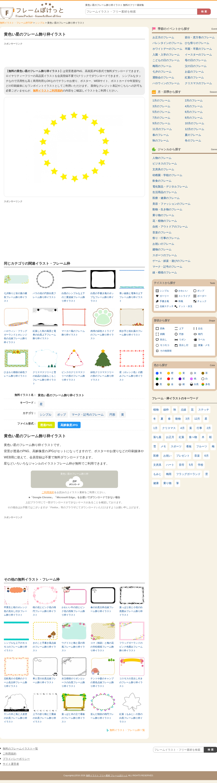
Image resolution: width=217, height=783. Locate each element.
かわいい (183, 290)
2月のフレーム (194, 100)
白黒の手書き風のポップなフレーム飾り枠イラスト (102, 297)
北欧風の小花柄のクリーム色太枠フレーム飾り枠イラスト (15, 682)
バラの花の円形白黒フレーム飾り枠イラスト (44, 295)
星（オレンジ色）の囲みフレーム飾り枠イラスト (131, 376)
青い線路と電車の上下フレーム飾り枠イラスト (131, 297)
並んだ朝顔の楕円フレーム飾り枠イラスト (102, 716)
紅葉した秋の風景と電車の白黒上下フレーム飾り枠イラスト (44, 335)
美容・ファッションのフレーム (171, 203)
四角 (162, 328)
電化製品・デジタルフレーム (170, 186)
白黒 (196, 384)
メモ (163, 446)
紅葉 (181, 437)
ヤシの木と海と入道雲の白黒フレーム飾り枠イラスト (15, 718)
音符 (181, 464)
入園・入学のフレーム (166, 54)
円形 (112, 414)
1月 (155, 428)
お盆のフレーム (194, 71)
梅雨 (168, 474)
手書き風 (164, 301)
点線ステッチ (167, 306)
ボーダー (202, 296)
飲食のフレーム (161, 180)
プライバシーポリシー (16, 758)
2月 (209, 428)
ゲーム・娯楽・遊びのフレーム (171, 260)
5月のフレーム (161, 111)
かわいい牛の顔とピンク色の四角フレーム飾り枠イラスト (73, 611)
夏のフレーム (193, 134)
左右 (200, 328)
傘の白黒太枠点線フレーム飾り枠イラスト (102, 609)
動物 (178, 418)
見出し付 (183, 345)
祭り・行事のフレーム (166, 238)
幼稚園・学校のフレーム (167, 175)
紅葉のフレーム (194, 77)
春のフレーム (160, 134)
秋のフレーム (160, 140)
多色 (207, 384)
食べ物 (193, 437)
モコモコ (164, 345)
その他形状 (166, 350)
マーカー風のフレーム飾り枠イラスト (73, 333)
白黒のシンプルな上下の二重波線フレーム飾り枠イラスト (73, 297)
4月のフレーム (194, 106)
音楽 (197, 455)
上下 (181, 328)
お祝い (167, 455)
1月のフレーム (161, 100)
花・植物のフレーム (164, 220)
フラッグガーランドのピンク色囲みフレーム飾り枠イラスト (131, 647)
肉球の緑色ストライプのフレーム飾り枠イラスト (102, 335)
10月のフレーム (194, 123)
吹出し (163, 339)
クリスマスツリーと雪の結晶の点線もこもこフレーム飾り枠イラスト (44, 378)
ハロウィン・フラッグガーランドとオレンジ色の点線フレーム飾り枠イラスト (15, 337)
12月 (197, 418)
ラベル (201, 339)
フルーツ (201, 446)
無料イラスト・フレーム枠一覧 (127, 730)
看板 (189, 446)
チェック (202, 301)
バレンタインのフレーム (167, 42)
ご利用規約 (48, 492)
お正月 (170, 437)
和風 (180, 301)
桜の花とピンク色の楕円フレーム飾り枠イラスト (44, 611)
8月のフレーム (194, 117)
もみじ (157, 474)
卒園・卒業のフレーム (198, 48)
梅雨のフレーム (161, 66)
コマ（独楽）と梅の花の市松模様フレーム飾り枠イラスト (102, 647)
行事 (199, 428)
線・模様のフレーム (164, 272)
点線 (183, 409)
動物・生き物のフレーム (167, 209)
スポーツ (176, 446)
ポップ (61, 414)
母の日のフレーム (196, 60)
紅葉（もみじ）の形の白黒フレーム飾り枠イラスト (131, 718)
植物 (156, 409)
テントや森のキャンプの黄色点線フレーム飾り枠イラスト (102, 682)
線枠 (166, 409)
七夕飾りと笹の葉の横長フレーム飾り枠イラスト (15, 297)
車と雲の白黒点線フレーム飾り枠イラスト (44, 680)
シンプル (40, 22)
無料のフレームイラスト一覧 (20, 748)
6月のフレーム (194, 111)
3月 (187, 418)
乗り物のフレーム (163, 215)
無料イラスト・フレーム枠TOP (16, 22)
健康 (156, 483)
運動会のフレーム (163, 77)
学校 (200, 464)
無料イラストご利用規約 (48, 90)
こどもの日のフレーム (166, 60)
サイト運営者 (11, 763)
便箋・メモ (204, 345)
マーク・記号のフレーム (88, 414)
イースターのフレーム (198, 54)
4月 (182, 428)
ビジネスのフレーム (164, 163)
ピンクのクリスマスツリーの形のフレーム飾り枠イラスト (73, 376)
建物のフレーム (161, 249)
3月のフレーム (161, 106)
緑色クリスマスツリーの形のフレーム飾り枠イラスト (102, 376)
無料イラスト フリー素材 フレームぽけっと (107, 775)
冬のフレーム (193, 140)
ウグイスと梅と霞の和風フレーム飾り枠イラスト (73, 647)
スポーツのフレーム (164, 255)
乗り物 (167, 483)
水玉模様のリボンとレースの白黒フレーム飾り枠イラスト (73, 682)
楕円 (200, 334)
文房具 (157, 464)
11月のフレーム (162, 129)
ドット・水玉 (185, 306)
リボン (182, 339)
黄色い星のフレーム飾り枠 (74, 473)
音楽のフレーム (161, 232)
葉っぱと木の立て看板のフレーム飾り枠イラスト (73, 718)
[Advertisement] (74, 55)
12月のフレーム (194, 129)
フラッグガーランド (188, 474)
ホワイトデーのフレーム (167, 48)
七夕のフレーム (161, 71)
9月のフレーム (161, 123)
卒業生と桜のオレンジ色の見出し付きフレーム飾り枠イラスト (15, 611)
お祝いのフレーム (163, 243)
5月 (191, 464)
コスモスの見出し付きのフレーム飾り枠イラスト (131, 682)
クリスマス (169, 428)
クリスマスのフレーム (198, 83)
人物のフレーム (161, 157)
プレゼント (183, 455)
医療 (156, 455)
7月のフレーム (161, 117)
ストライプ (184, 296)
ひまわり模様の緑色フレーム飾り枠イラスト (15, 374)
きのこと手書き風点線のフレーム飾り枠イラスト (44, 647)
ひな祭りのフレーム (197, 42)
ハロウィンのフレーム (166, 83)
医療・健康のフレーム (166, 197)
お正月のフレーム (163, 37)
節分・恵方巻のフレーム (200, 37)
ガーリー (164, 296)
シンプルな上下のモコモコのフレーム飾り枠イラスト (15, 647)
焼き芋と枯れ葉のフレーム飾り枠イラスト (131, 333)
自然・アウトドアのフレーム (170, 226)
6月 (206, 455)
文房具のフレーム (163, 169)
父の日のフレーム (196, 66)
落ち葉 (157, 437)
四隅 (162, 334)
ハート (170, 464)
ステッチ (203, 409)
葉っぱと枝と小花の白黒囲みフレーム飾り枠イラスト (131, 611)
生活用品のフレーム (164, 192)
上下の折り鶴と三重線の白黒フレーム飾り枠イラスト (44, 718)
